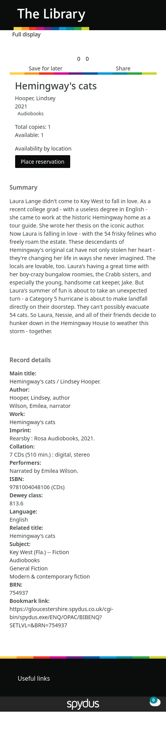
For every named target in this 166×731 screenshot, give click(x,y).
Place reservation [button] (46, 161)
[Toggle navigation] (148, 18)
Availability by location (43, 148)
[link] (78, 58)
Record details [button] (30, 360)
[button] (139, 18)
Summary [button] (24, 187)
